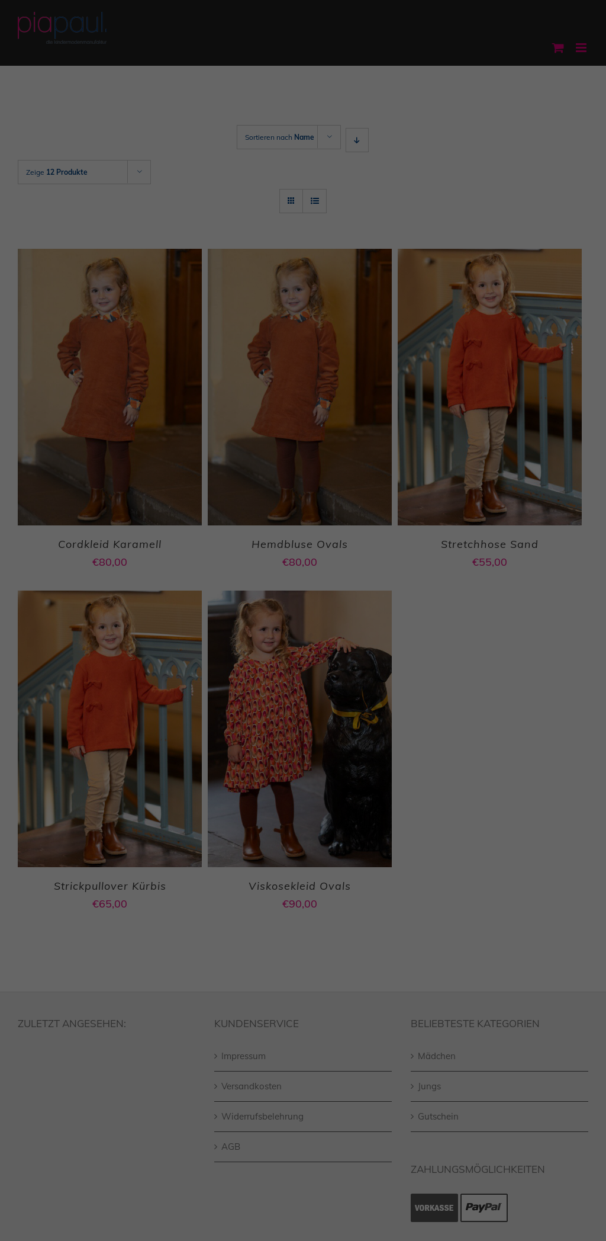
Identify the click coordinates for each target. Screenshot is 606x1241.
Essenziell (175, 635)
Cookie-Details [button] (249, 772)
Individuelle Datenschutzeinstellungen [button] (303, 746)
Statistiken (287, 635)
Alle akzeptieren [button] (303, 677)
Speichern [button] (303, 712)
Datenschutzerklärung (271, 596)
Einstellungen (197, 607)
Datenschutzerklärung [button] (310, 772)
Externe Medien (411, 635)
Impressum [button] (364, 772)
